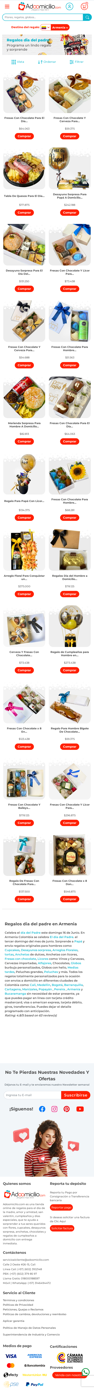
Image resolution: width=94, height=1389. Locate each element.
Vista (17, 62)
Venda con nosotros (70, 1375)
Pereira (59, 989)
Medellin (43, 985)
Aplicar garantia (13, 1321)
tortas (9, 954)
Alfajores (44, 963)
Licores (43, 959)
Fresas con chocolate (20, 959)
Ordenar (47, 62)
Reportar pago (61, 1207)
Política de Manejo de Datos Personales (29, 1327)
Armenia (73, 989)
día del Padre (31, 932)
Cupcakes (12, 950)
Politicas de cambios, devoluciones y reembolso (34, 1314)
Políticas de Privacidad (18, 1304)
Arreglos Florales (65, 950)
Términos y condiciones (18, 1300)
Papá (78, 941)
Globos (76, 963)
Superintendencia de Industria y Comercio (31, 1334)
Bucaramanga (15, 993)
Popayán (45, 989)
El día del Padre (61, 937)
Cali (33, 985)
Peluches (51, 972)
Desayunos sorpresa (36, 950)
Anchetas (22, 954)
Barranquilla (73, 985)
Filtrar (76, 62)
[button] (24, 115)
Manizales (29, 989)
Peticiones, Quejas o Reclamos (23, 1309)
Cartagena (13, 989)
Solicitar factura (62, 1228)
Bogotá (57, 985)
